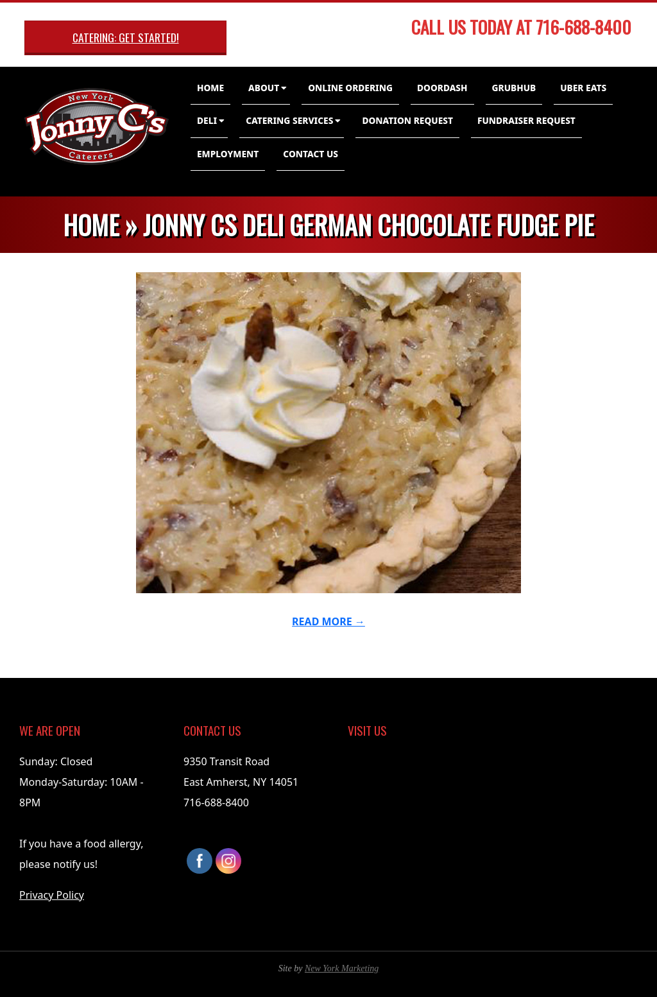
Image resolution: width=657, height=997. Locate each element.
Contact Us (310, 154)
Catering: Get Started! (126, 37)
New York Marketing (342, 968)
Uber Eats (583, 88)
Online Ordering (350, 88)
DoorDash (442, 88)
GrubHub (514, 88)
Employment (228, 154)
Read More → (328, 621)
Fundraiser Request (526, 120)
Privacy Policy (51, 895)
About (263, 88)
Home (210, 88)
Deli (207, 120)
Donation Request (407, 120)
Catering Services (289, 120)
